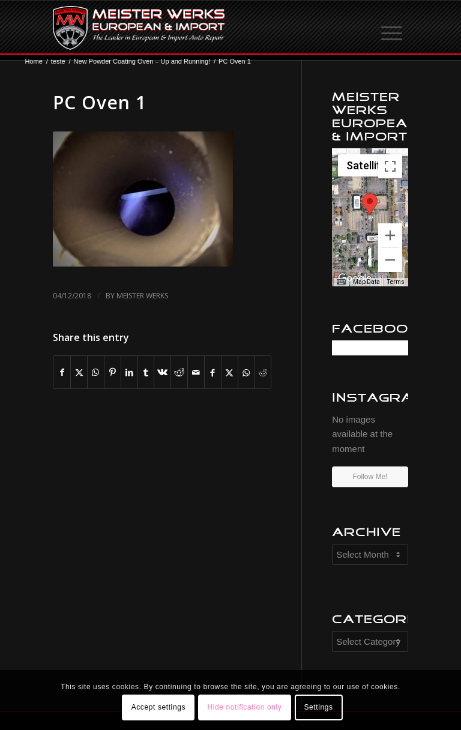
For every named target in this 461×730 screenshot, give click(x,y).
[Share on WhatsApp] (96, 372)
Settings (318, 707)
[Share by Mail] (196, 372)
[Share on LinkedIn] (129, 372)
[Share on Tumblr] (146, 372)
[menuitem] (392, 28)
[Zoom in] (390, 235)
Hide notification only (244, 707)
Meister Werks (142, 296)
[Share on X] (79, 372)
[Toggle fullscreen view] (390, 166)
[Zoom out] (390, 260)
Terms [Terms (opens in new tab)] (396, 282)
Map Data (366, 282)
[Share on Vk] (162, 372)
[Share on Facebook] (61, 372)
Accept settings (158, 707)
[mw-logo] (138, 28)
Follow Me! (369, 476)
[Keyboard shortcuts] (341, 282)
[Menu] (392, 28)
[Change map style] (368, 165)
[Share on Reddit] (179, 372)
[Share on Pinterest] (112, 372)
